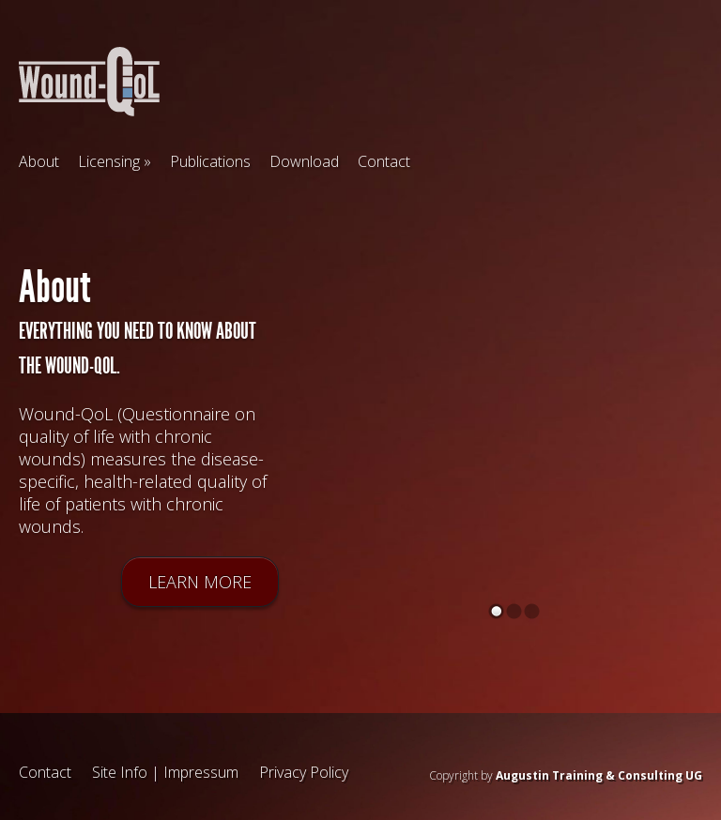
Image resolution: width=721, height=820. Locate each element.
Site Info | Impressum (165, 772)
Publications (210, 161)
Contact (384, 161)
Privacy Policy (303, 772)
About (39, 161)
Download (304, 161)
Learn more (200, 582)
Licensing (109, 161)
